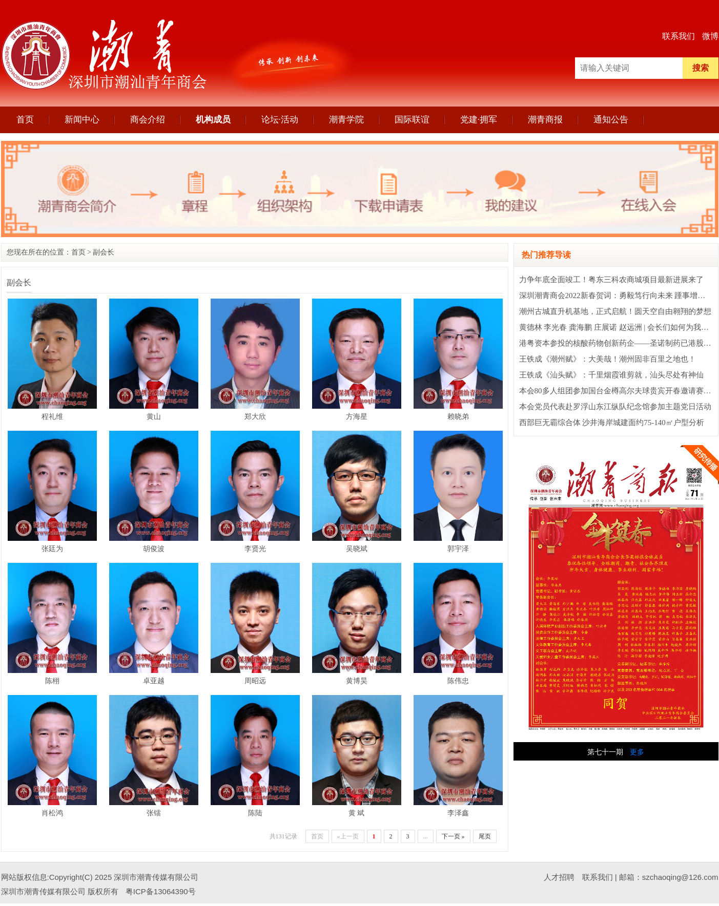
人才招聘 (559, 877)
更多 (637, 752)
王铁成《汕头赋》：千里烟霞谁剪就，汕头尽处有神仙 (611, 375)
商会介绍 (147, 119)
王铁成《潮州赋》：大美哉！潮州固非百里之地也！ (607, 359)
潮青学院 (346, 119)
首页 (25, 119)
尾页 (485, 836)
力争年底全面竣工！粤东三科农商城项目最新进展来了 (611, 280)
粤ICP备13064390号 (161, 891)
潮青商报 (545, 119)
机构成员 (213, 119)
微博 (710, 36)
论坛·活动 (279, 119)
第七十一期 (605, 752)
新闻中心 (82, 119)
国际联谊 (412, 119)
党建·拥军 (478, 119)
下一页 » (453, 836)
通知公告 (610, 119)
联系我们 (678, 36)
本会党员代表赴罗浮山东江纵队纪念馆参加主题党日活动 (615, 407)
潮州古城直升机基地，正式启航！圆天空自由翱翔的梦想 (615, 311)
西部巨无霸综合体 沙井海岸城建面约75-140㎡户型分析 (611, 422)
